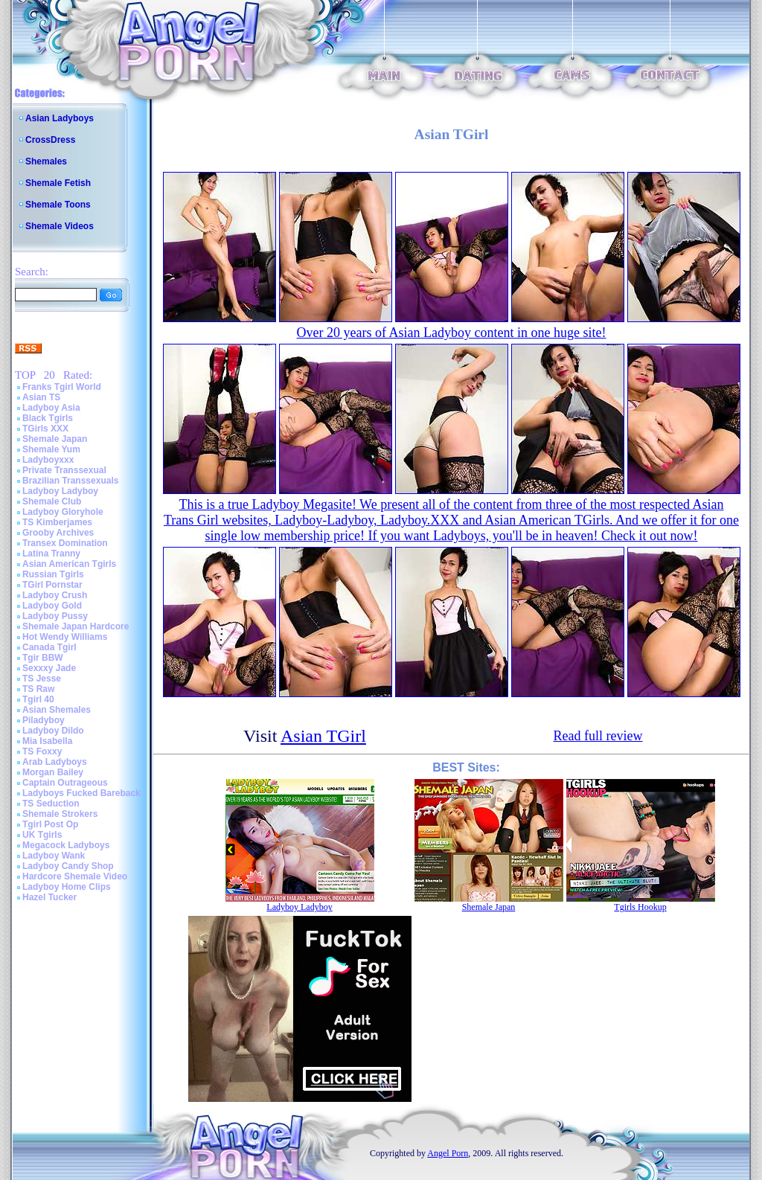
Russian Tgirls (53, 574)
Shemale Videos (59, 226)
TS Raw (38, 689)
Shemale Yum (51, 449)
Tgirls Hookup (640, 907)
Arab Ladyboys (54, 762)
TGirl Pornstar (52, 585)
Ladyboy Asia (51, 408)
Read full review (598, 735)
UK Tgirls (42, 835)
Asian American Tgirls (69, 564)
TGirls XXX (45, 428)
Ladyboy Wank (53, 855)
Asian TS (41, 397)
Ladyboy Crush (54, 595)
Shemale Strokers (59, 814)
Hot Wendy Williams (64, 637)
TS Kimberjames (57, 522)
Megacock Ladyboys (65, 845)
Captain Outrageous (65, 782)
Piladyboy (43, 720)
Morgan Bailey (52, 772)
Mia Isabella (47, 741)
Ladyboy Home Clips (66, 887)
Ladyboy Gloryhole (62, 512)
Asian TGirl (323, 735)
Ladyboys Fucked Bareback (81, 793)
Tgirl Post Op (50, 824)
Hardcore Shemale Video (74, 876)
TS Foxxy (42, 751)
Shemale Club (51, 501)
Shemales (46, 161)
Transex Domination (65, 543)
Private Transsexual (64, 470)
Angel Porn (447, 1153)
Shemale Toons (58, 204)
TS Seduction (51, 803)
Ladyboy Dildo (53, 730)
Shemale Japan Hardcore (75, 626)
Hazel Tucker (49, 897)
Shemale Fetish (58, 183)
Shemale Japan (54, 439)
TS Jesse (41, 678)
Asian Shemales (56, 710)
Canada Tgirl (49, 647)
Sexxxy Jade (49, 668)
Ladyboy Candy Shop (68, 866)
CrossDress (50, 140)
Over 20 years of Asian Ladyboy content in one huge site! (451, 332)
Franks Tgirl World (61, 387)
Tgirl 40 (38, 699)
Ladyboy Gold (52, 605)
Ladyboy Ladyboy (60, 491)
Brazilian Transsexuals (70, 480)
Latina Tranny (51, 553)
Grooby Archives (58, 533)
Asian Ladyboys (59, 118)
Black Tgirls (47, 418)
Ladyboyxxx (48, 460)
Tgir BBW (42, 657)
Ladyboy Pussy (55, 616)
